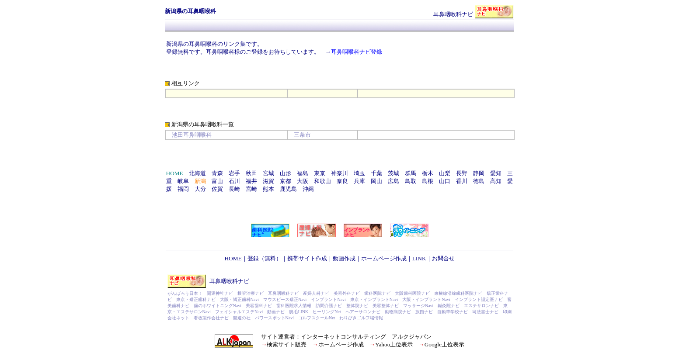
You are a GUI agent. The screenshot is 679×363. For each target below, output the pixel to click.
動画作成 (344, 258)
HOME (232, 258)
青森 (217, 173)
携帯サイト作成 (307, 258)
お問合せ (443, 258)
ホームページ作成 (384, 258)
